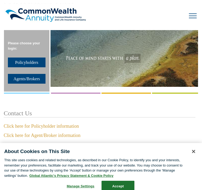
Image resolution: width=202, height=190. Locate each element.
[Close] (193, 154)
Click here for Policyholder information (41, 126)
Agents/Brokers (26, 79)
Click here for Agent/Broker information (42, 135)
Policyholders (26, 62)
